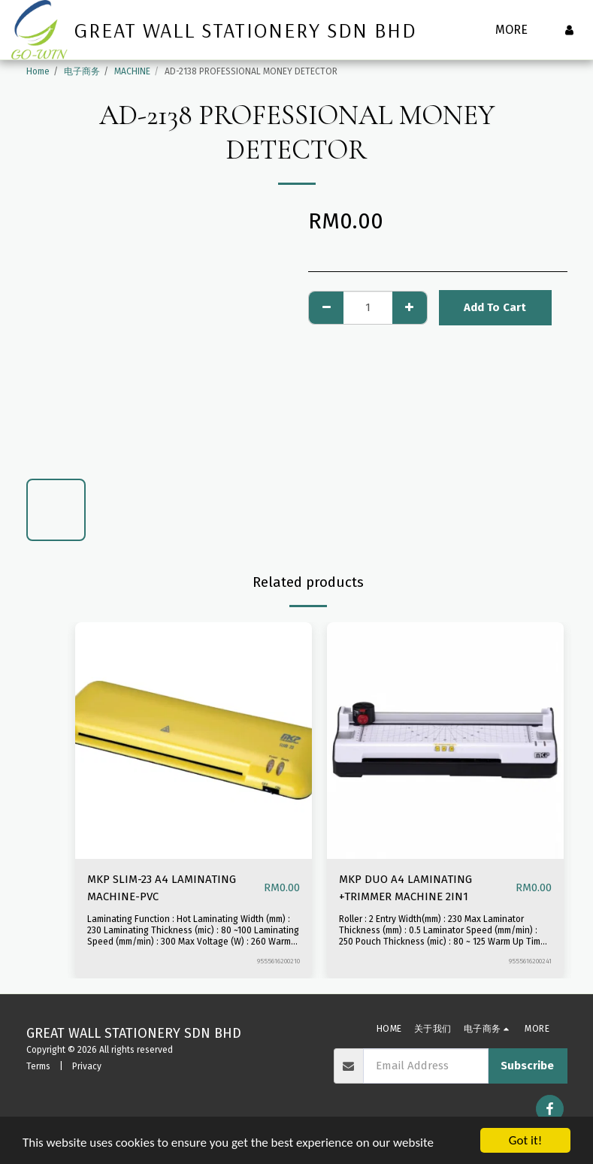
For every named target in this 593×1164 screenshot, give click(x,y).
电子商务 (82, 71)
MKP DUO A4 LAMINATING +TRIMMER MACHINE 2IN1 (405, 887)
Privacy (86, 1066)
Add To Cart (495, 307)
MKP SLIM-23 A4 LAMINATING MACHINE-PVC (161, 887)
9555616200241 (530, 961)
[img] (193, 740)
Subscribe (527, 1065)
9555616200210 (278, 961)
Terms (38, 1066)
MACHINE (132, 71)
